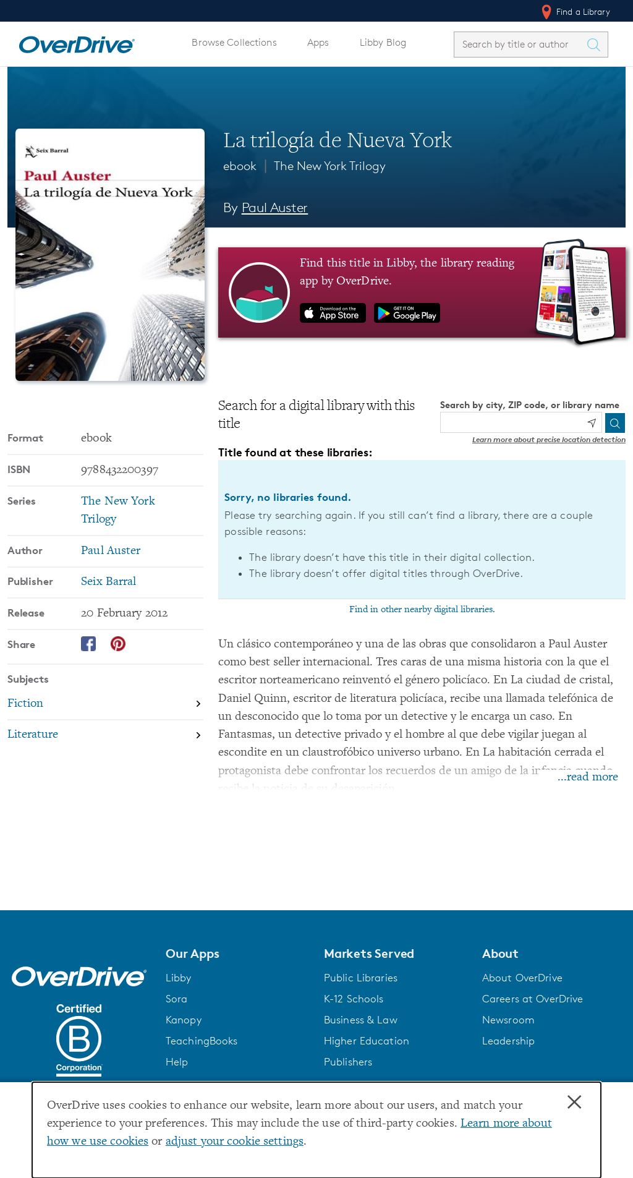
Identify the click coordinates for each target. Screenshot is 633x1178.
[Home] (76, 42)
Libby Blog (383, 42)
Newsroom (508, 1020)
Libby (179, 977)
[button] (237, 953)
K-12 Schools (353, 998)
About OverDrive (522, 977)
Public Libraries (360, 977)
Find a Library (574, 11)
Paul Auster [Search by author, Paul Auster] (275, 207)
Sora (177, 998)
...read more (588, 777)
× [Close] (574, 1102)
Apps (318, 42)
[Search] (615, 423)
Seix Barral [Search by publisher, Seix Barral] (108, 582)
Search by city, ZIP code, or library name (529, 405)
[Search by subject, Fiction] (105, 704)
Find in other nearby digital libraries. (422, 610)
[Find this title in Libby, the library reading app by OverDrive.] (422, 292)
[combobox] (519, 44)
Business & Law (360, 1020)
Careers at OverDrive (532, 998)
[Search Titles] (596, 44)
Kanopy (184, 1020)
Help (177, 1062)
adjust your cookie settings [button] (235, 1142)
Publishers (348, 1062)
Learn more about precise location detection (549, 439)
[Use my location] (591, 423)
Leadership (508, 1041)
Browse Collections (234, 42)
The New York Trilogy (330, 165)
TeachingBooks (202, 1041)
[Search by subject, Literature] (105, 735)
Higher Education (366, 1041)
